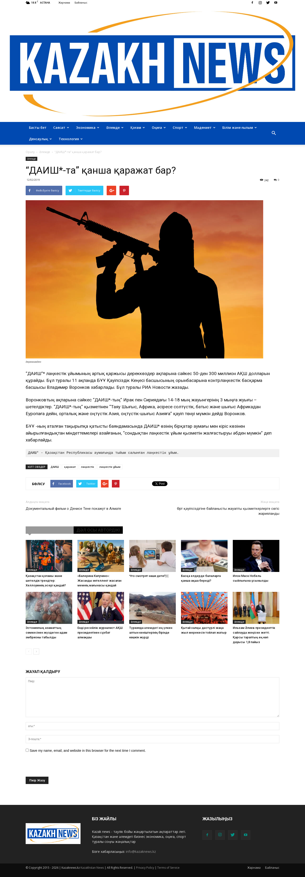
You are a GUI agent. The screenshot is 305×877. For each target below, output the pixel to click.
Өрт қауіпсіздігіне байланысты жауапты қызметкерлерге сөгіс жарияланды (228, 511)
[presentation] (62, 767)
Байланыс (81, 2)
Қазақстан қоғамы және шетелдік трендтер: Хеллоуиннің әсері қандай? (46, 580)
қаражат (70, 467)
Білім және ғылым (239, 127)
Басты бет (38, 127)
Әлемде (115, 127)
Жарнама (64, 2)
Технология (71, 139)
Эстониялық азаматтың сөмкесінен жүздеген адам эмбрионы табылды (46, 632)
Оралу (30, 152)
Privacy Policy (145, 868)
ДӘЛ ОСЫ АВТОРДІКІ (98, 530)
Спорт (180, 127)
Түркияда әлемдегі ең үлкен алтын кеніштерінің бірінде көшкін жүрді (150, 632)
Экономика (87, 127)
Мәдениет (204, 127)
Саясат (61, 127)
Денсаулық (40, 139)
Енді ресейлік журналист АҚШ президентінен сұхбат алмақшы (100, 632)
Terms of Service (168, 868)
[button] (273, 133)
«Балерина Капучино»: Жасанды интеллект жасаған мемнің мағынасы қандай (99, 580)
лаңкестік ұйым (109, 467)
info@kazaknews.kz (141, 851)
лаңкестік (87, 467)
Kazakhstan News (92, 868)
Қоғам (137, 127)
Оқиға (159, 127)
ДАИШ (55, 467)
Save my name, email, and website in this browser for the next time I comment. (88, 750)
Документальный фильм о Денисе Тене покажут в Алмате (73, 508)
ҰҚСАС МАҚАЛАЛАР (50, 530)
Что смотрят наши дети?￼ (148, 576)
